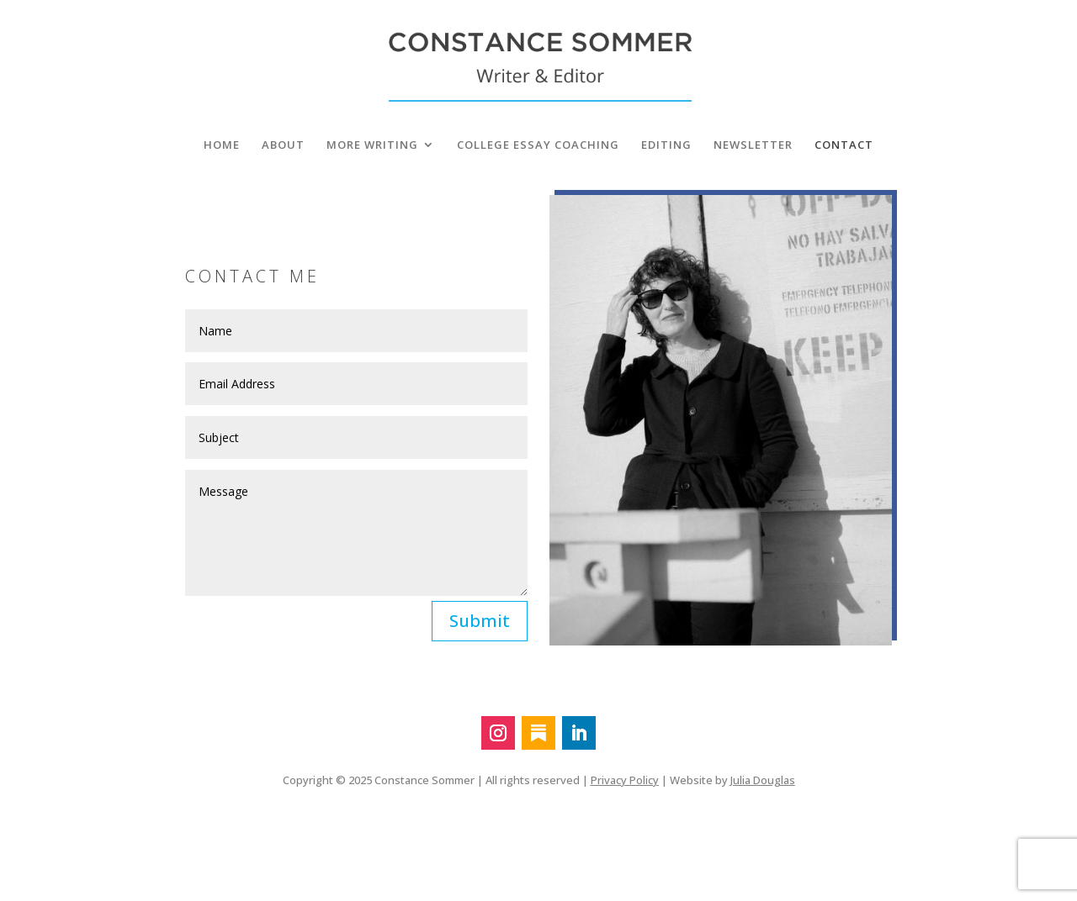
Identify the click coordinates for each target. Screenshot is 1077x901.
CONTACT (843, 145)
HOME (222, 145)
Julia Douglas (762, 780)
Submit (479, 620)
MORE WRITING (372, 145)
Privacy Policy (625, 780)
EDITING (666, 145)
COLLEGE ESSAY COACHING (538, 145)
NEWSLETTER (753, 145)
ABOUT (283, 145)
